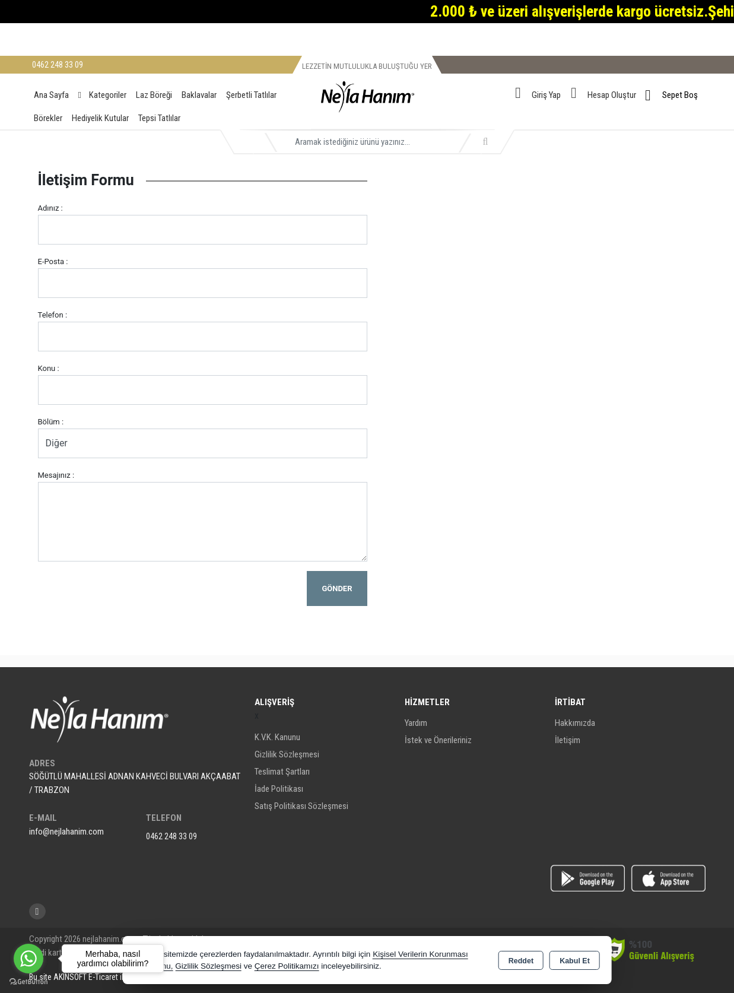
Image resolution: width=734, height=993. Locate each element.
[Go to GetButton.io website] (28, 981)
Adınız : (50, 208)
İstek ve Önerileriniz (438, 740)
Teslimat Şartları (282, 771)
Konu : (48, 368)
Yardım (416, 723)
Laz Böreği (154, 95)
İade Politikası (279, 788)
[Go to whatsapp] (28, 958)
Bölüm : (51, 421)
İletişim (567, 740)
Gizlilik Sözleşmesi (287, 754)
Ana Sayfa (51, 95)
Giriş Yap (546, 95)
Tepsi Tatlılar (159, 118)
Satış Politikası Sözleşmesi (301, 806)
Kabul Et (575, 961)
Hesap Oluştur (611, 95)
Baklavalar (199, 95)
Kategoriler (102, 95)
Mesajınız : (56, 475)
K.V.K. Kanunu (277, 737)
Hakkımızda (575, 723)
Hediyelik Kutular (100, 118)
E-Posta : (53, 261)
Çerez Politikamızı (287, 966)
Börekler (48, 118)
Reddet (521, 961)
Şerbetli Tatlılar (251, 95)
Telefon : (53, 314)
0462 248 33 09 (171, 836)
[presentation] (128, 594)
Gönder (337, 588)
